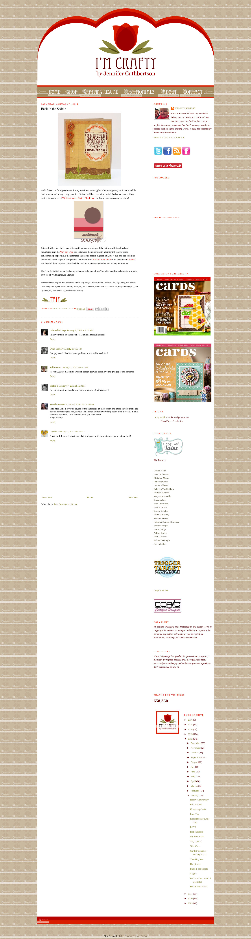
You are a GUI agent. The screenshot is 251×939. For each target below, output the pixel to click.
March (194, 786)
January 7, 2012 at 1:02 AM (80, 330)
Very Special (196, 841)
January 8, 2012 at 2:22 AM (81, 404)
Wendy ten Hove (58, 404)
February (195, 790)
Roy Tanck (160, 417)
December (196, 743)
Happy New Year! (198, 886)
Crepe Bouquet (161, 590)
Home (90, 497)
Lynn (52, 348)
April (193, 781)
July (193, 766)
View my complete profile (169, 138)
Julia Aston (55, 367)
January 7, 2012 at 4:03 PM (69, 348)
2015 (190, 724)
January (195, 795)
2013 (190, 734)
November (196, 747)
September (196, 757)
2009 (190, 903)
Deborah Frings (58, 330)
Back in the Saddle (102, 259)
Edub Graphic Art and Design (133, 936)
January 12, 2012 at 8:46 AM (72, 431)
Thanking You (197, 859)
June (193, 771)
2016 (190, 719)
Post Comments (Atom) (65, 504)
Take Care (195, 846)
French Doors (196, 831)
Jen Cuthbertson (63, 309)
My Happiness (197, 836)
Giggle (193, 873)
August (194, 762)
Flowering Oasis (198, 809)
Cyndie (53, 431)
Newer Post (46, 497)
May (193, 776)
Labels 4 (131, 259)
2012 (190, 738)
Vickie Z (54, 385)
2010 (190, 898)
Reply (53, 339)
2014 (190, 729)
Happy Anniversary (199, 799)
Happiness (195, 864)
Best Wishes (196, 804)
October (195, 752)
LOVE (193, 827)
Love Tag (194, 814)
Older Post (133, 497)
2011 (190, 893)
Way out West (66, 251)
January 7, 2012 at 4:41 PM (75, 367)
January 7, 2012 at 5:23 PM (72, 385)
